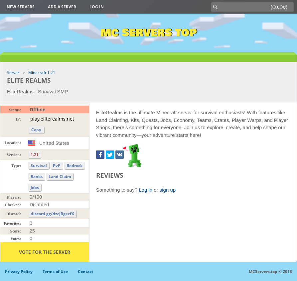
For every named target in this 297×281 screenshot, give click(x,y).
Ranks (37, 176)
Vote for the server (44, 252)
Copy (36, 130)
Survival (39, 165)
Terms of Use (55, 271)
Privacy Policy (19, 271)
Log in (96, 7)
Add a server (62, 7)
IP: (18, 119)
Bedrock (74, 165)
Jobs (35, 187)
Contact (85, 271)
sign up (168, 190)
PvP (57, 165)
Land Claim (60, 176)
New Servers (21, 7)
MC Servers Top (148, 33)
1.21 (35, 154)
